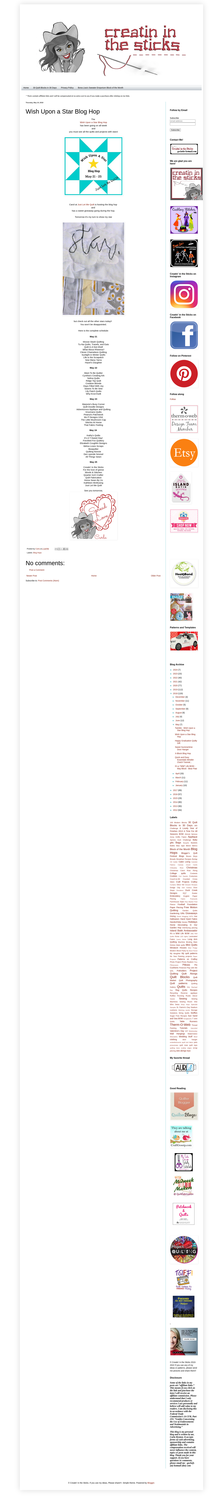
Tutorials (183, 1028)
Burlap (194, 859)
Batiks (172, 846)
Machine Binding (185, 942)
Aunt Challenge (184, 840)
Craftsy (194, 882)
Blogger (150, 1483)
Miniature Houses (178, 948)
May (177, 724)
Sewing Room (186, 1002)
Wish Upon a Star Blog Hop (93, 122)
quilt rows (183, 1045)
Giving (173, 916)
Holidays (192, 922)
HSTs (191, 916)
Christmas (191, 867)
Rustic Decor (191, 996)
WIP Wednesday (191, 1031)
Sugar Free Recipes (178, 1016)
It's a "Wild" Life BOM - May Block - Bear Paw (186, 767)
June (177, 720)
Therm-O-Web (180, 1024)
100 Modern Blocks (178, 823)
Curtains (173, 885)
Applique (192, 836)
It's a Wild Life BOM (179, 933)
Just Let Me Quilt (86, 204)
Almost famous (191, 834)
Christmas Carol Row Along (183, 871)
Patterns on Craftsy (187, 959)
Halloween (174, 919)
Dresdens (180, 890)
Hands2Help (175, 922)
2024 (175, 670)
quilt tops (193, 1045)
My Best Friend (191, 951)
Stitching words (184, 1010)
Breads (173, 859)
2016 (175, 794)
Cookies (173, 876)
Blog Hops (37, 553)
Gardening (174, 913)
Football (181, 904)
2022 (175, 678)
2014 (175, 802)
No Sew (173, 956)
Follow (173, 399)
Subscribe (174, 118)
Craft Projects (182, 882)
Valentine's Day (177, 1031)
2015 (175, 798)
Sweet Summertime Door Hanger (184, 748)
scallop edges (186, 1048)
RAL (188, 987)
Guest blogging (182, 916)
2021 (175, 681)
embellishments (175, 1042)
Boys (195, 856)
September (180, 709)
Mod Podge (192, 948)
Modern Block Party (178, 951)
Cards (195, 865)
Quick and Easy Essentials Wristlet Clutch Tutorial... (184, 759)
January (179, 785)
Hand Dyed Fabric (188, 919)
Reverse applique (189, 993)
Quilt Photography (188, 980)
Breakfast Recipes (183, 859)
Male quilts (180, 945)
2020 (175, 685)
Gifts (182, 913)
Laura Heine (181, 939)
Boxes (188, 856)
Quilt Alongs (189, 973)
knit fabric (189, 1042)
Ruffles (173, 996)
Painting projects (185, 956)
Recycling (174, 993)
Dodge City (175, 888)
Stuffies (194, 1013)
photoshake (174, 1045)
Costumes (193, 876)
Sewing (183, 998)
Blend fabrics (191, 846)
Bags (178, 842)
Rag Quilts (181, 990)
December (180, 697)
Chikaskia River (177, 868)
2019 (175, 689)
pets (195, 1042)
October (179, 705)
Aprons (173, 840)
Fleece (172, 905)
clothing (173, 1039)
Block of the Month (180, 849)
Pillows (186, 964)
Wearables (174, 1037)
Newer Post (31, 576)
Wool (195, 1037)
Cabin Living (184, 862)
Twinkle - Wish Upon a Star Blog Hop (185, 729)
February (179, 781)
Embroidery (175, 896)
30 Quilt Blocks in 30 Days (45, 88)
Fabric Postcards (189, 899)
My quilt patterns (189, 953)
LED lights (184, 936)
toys (189, 1051)
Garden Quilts (189, 911)
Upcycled (194, 1028)
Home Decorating (179, 925)
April (177, 773)
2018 (175, 693)
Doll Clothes (187, 887)
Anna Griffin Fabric (178, 837)
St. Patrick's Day (183, 1007)
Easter (194, 893)
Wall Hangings (177, 1034)
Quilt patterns (178, 983)
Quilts (181, 986)
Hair (195, 916)
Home (26, 88)
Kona (177, 936)
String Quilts (184, 1013)
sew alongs (181, 1051)
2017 (175, 790)
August (178, 713)
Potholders (182, 971)
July (177, 716)
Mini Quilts (191, 945)
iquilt (183, 1042)
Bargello (186, 843)
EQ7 (185, 893)
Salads (172, 999)
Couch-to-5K (175, 879)
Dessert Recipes (191, 885)
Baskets (194, 843)
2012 (175, 810)
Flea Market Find (191, 902)
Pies (195, 962)
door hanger (189, 1040)
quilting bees (175, 1048)
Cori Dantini (183, 876)
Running (180, 996)
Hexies (184, 922)
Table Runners (188, 1021)
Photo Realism (188, 962)
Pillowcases (174, 965)
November (180, 701)
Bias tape (180, 846)
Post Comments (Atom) (48, 580)
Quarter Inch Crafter (93, 475)
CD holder (174, 862)
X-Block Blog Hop (183, 753)
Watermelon (192, 1034)
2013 (175, 806)
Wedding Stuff (185, 1036)
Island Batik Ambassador (183, 930)
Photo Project (175, 962)
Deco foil (180, 885)
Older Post (156, 576)
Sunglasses (187, 1019)
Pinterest (182, 968)
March (178, 777)
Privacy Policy (67, 88)
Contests (193, 873)
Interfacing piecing (189, 928)
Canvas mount (184, 865)
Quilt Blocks (180, 977)
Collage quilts (178, 873)
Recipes (193, 990)
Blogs (181, 856)
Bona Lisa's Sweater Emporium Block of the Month (100, 88)
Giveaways (191, 913)
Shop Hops (185, 1004)
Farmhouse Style (177, 902)
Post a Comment (36, 570)
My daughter (175, 953)
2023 (175, 674)
